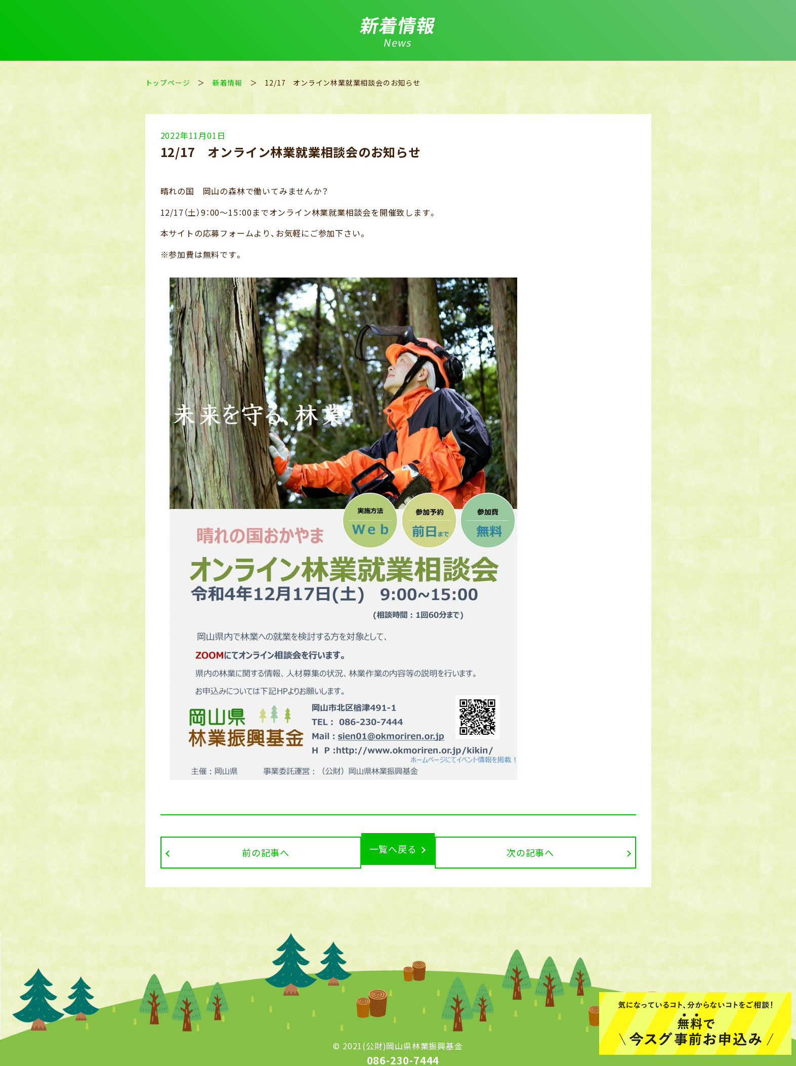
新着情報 (227, 82)
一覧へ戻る (393, 848)
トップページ (167, 82)
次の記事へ (559, 848)
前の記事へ (237, 848)
